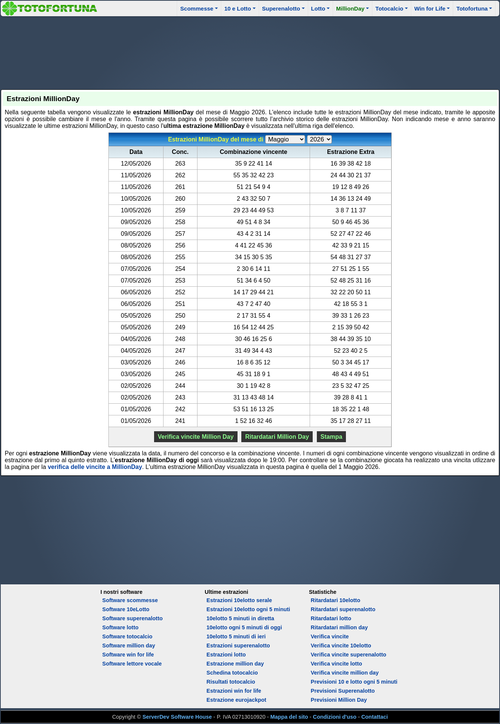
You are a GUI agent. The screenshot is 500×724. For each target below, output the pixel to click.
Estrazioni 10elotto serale (239, 600)
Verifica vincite (330, 636)
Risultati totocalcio (231, 682)
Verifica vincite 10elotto (341, 646)
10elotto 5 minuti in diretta (240, 618)
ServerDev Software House (177, 717)
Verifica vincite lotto (336, 664)
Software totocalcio (127, 636)
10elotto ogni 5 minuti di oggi (244, 627)
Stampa (332, 436)
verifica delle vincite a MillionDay (95, 467)
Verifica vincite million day (345, 673)
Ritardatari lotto (331, 618)
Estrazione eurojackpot (236, 700)
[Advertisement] (250, 52)
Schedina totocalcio (232, 673)
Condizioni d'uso (334, 717)
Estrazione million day (235, 664)
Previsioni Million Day (339, 700)
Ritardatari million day (339, 627)
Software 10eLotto (126, 609)
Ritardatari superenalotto (343, 609)
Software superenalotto (132, 618)
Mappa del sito (289, 717)
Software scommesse (130, 600)
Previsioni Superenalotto (343, 691)
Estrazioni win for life (234, 691)
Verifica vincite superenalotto (348, 655)
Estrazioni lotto (226, 655)
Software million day (128, 646)
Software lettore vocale (132, 664)
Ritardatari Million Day (277, 436)
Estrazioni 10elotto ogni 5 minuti (248, 609)
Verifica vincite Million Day (196, 436)
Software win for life (128, 655)
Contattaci (374, 717)
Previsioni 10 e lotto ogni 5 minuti (354, 682)
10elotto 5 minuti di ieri (236, 636)
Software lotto (120, 627)
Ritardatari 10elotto (335, 600)
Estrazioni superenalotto (238, 646)
